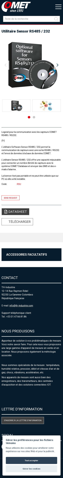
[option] (31, 65)
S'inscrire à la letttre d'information (22, 420)
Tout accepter (31, 460)
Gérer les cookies (31, 468)
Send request (10, 198)
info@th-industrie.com (21, 305)
